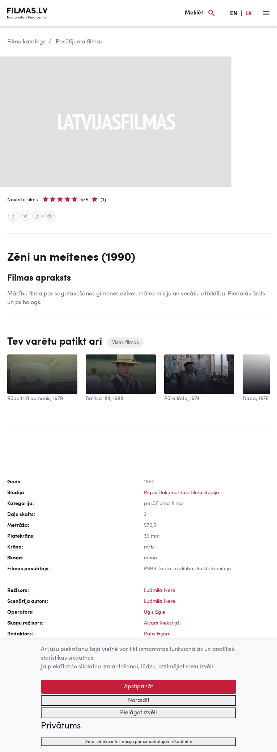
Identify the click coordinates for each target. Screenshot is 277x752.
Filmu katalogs (26, 42)
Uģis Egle (154, 612)
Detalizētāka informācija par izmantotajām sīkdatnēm (138, 742)
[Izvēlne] (266, 13)
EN (233, 14)
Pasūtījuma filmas (79, 42)
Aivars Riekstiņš (161, 623)
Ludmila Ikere (159, 590)
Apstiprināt (138, 687)
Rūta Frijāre (157, 634)
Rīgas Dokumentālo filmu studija (181, 492)
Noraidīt (138, 700)
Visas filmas (125, 342)
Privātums (61, 726)
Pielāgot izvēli (138, 713)
